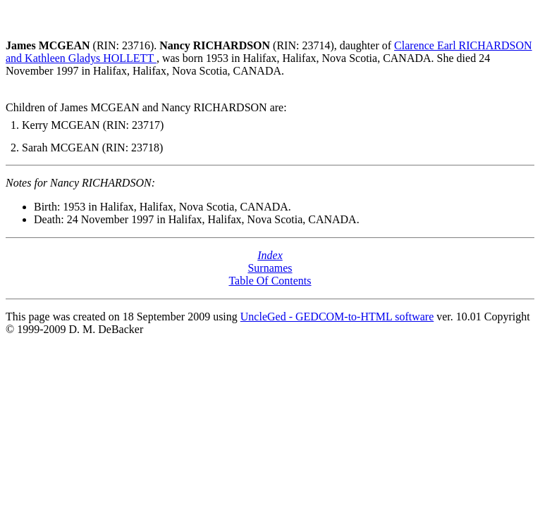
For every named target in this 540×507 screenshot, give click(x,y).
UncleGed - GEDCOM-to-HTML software (337, 317)
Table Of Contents (269, 281)
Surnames (269, 268)
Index (270, 255)
